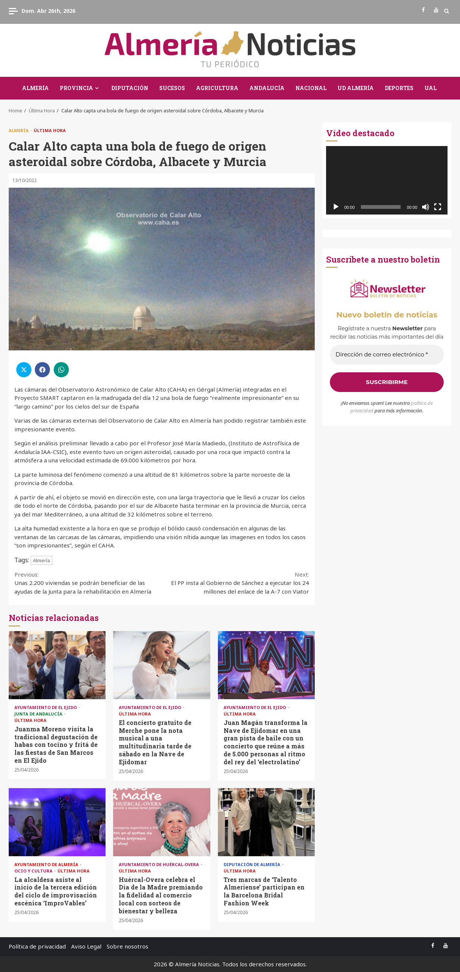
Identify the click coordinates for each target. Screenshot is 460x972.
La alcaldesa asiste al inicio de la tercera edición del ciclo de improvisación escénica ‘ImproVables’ (57, 822)
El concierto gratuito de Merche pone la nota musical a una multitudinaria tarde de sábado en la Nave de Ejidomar (161, 665)
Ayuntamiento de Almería (46, 864)
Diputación (129, 88)
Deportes (399, 88)
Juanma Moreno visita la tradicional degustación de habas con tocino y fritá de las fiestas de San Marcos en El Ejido (57, 665)
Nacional (310, 88)
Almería (35, 88)
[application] (387, 180)
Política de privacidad (37, 946)
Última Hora (50, 130)
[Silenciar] (425, 207)
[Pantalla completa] (437, 207)
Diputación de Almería (252, 864)
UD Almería (355, 88)
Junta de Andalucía (39, 714)
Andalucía (266, 88)
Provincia (76, 88)
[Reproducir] (336, 207)
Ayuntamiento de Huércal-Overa (159, 864)
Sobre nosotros (127, 946)
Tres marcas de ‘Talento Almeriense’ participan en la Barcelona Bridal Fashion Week (266, 822)
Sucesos (172, 88)
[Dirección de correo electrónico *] (387, 355)
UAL (430, 88)
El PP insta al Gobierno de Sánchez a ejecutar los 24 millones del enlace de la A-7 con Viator (235, 582)
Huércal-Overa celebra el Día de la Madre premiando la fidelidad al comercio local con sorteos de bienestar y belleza (161, 822)
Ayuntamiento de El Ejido (46, 707)
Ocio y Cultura (34, 871)
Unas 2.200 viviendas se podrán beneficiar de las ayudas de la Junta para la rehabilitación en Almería (88, 582)
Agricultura (217, 88)
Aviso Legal (86, 946)
